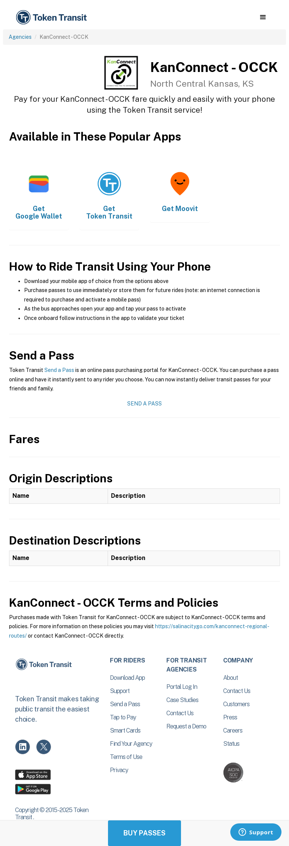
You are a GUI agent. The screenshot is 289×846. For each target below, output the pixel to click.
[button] (263, 17)
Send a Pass (59, 370)
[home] (52, 18)
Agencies (20, 37)
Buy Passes (144, 833)
